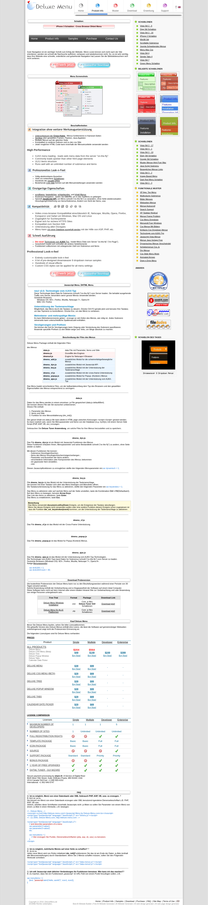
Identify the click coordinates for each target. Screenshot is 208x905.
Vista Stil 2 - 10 (146, 152)
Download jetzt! (108, 604)
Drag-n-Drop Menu (148, 261)
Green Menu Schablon (150, 63)
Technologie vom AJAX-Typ (152, 233)
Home (98, 901)
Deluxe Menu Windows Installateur (53, 604)
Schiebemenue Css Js (150, 247)
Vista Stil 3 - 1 (146, 149)
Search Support (147, 209)
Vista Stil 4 (144, 53)
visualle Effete (54, 181)
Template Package (41, 741)
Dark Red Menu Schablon (151, 180)
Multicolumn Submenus (150, 196)
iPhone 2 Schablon (148, 36)
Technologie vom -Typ (57, 242)
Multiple (91, 642)
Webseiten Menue (148, 203)
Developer (107, 642)
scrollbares (40, 194)
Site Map (157, 901)
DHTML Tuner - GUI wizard (45, 770)
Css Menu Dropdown (149, 220)
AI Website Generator (124, 904)
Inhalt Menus (80, 194)
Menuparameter (40, 563)
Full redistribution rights (46, 736)
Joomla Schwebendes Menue (153, 46)
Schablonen (59, 178)
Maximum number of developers (42, 725)
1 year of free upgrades (45, 765)
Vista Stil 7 (144, 60)
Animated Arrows (147, 257)
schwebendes (64, 194)
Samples (119, 901)
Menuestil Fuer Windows (151, 223)
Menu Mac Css (146, 50)
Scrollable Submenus (149, 43)
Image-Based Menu (148, 176)
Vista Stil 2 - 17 (146, 145)
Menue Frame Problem (150, 216)
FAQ (149, 901)
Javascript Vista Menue (150, 237)
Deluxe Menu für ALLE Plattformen (53, 611)
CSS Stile (50, 183)
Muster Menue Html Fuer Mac (153, 162)
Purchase (141, 901)
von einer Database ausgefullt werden (63, 229)
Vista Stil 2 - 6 (146, 26)
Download (130, 901)
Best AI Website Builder (82, 904)
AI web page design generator (167, 904)
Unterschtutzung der (50, 136)
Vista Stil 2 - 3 (146, 183)
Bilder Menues (146, 199)
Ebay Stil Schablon (148, 156)
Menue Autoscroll (147, 206)
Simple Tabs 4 (146, 56)
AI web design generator (144, 904)
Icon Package (38, 746)
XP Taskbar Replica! (149, 213)
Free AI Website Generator (103, 904)
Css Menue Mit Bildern (150, 226)
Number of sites (40, 731)
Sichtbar (39, 138)
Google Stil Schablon (149, 159)
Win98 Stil (144, 39)
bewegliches (51, 194)
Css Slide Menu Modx (149, 254)
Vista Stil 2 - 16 (146, 33)
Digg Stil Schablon (148, 29)
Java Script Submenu (149, 166)
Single (76, 642)
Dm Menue (145, 250)
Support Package (40, 755)
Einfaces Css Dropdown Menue (154, 230)
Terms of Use (169, 901)
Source (34, 750)
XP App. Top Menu (148, 192)
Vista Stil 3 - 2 (146, 173)
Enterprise (122, 642)
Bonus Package (39, 760)
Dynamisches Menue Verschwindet (155, 243)
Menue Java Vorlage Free (151, 240)
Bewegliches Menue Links (151, 169)
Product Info (108, 901)
